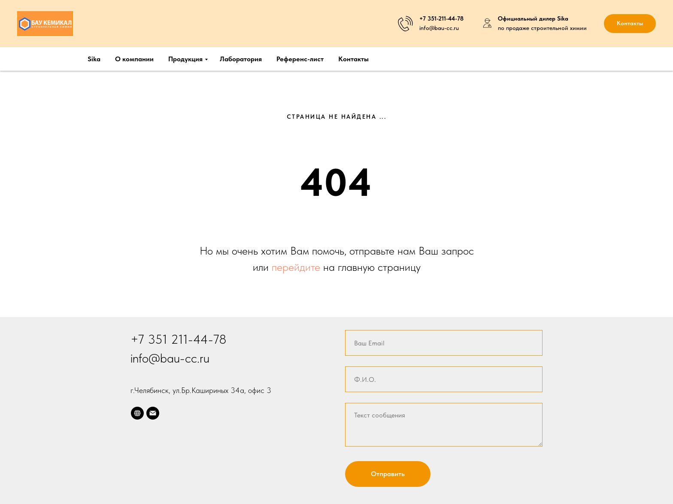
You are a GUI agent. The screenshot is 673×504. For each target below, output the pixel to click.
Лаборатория (241, 59)
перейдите (297, 266)
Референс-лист (300, 59)
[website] (137, 413)
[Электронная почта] (152, 413)
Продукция (185, 59)
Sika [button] (94, 59)
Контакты (353, 59)
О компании (134, 59)
